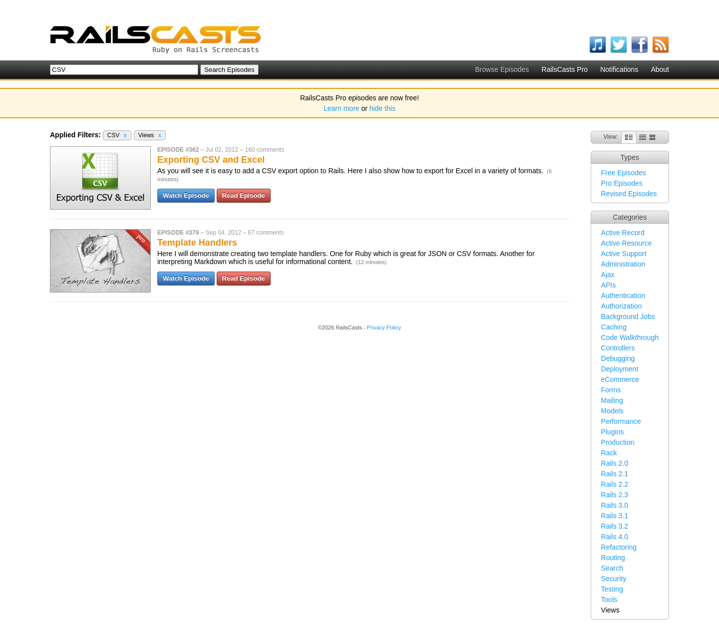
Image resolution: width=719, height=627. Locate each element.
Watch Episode (186, 195)
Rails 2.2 (614, 484)
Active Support (624, 254)
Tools (609, 600)
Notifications (619, 69)
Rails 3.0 (614, 505)
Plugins (612, 432)
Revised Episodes (629, 194)
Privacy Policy (384, 327)
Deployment (620, 369)
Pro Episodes (622, 183)
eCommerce (620, 379)
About (660, 69)
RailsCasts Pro (565, 69)
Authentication (623, 296)
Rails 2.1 (614, 474)
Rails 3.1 (614, 516)
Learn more (342, 108)
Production (618, 442)
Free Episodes (623, 173)
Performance (621, 421)
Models (612, 411)
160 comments (264, 149)
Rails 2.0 (614, 463)
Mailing (612, 400)
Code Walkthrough (630, 337)
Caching (614, 327)
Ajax (608, 275)
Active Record (623, 233)
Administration (623, 264)
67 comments (266, 232)
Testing (612, 589)
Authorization (621, 306)
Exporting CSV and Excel (211, 160)
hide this (382, 108)
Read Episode (243, 195)
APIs (608, 285)
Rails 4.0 (614, 537)
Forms (611, 390)
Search (612, 568)
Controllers (618, 348)
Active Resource (626, 243)
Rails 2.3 (614, 495)
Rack (609, 453)
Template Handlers (197, 243)
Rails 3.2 (614, 526)
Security (614, 579)
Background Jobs (628, 316)
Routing (613, 558)
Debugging (618, 358)
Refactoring (619, 547)
